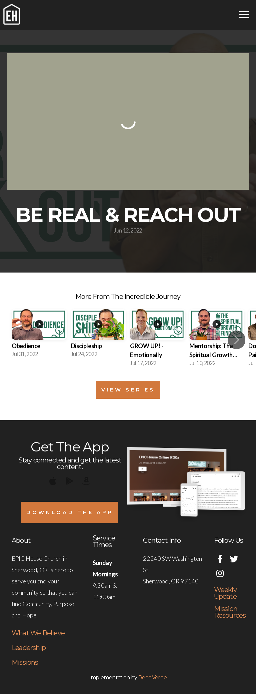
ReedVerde (152, 677)
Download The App (69, 512)
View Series (128, 389)
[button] (236, 340)
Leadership (29, 648)
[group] (39, 335)
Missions (25, 662)
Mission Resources (230, 612)
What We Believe (38, 633)
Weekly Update (225, 593)
